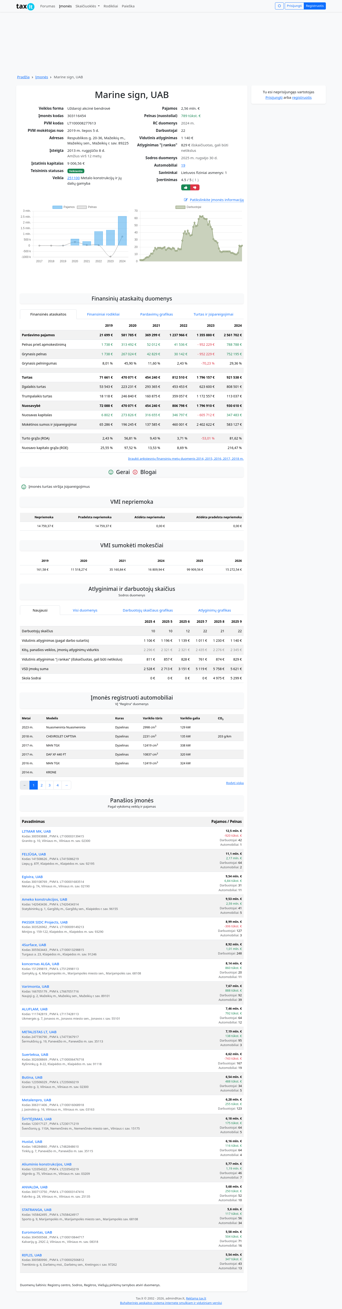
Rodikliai (111, 6)
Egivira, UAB (32, 876)
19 (183, 165)
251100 (73, 177)
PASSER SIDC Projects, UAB (45, 922)
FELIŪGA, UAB (34, 854)
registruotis (302, 97)
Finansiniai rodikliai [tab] (103, 314)
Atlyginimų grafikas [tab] (214, 610)
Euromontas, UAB (37, 1232)
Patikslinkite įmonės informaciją (213, 200)
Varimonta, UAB (35, 986)
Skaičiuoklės (86, 6)
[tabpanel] (132, 391)
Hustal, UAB (32, 1141)
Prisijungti (294, 6)
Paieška (128, 6)
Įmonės (65, 6)
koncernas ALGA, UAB (40, 963)
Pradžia (23, 76)
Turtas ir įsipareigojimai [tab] (213, 314)
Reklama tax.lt (196, 1298)
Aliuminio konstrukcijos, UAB (46, 1164)
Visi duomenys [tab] (85, 610)
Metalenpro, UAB (36, 1099)
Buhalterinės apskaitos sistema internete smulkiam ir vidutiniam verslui (171, 1303)
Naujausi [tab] (40, 610)
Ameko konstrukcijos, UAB (44, 899)
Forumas (47, 6)
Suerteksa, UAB (35, 1054)
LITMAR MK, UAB (36, 831)
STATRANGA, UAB (37, 1209)
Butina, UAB (32, 1077)
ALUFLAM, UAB (35, 1009)
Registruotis (315, 6)
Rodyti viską (235, 783)
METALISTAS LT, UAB (39, 1031)
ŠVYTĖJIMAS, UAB (37, 1118)
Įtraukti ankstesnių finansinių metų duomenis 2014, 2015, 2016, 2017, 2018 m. (186, 458)
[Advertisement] (131, 275)
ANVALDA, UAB (35, 1187)
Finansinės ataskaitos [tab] (48, 314)
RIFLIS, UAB (32, 1255)
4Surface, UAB (34, 944)
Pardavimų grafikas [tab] (156, 314)
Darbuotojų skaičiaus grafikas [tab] (148, 610)
